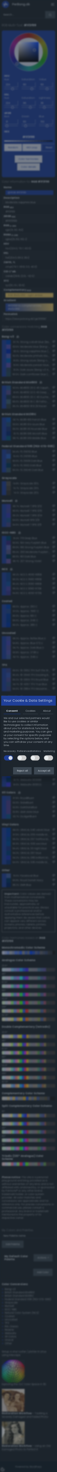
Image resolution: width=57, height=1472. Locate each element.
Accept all (44, 770)
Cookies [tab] (30, 711)
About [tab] (47, 711)
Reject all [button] (22, 770)
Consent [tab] (12, 711)
